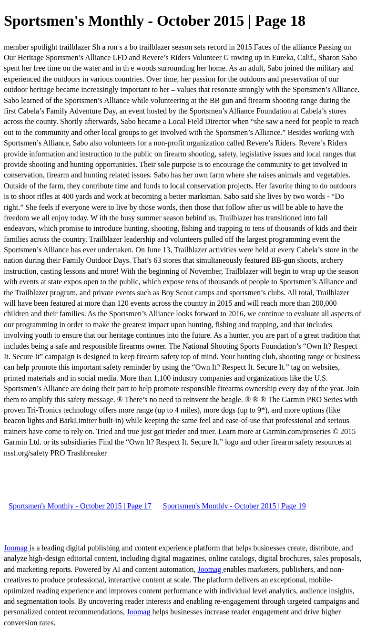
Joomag (17, 548)
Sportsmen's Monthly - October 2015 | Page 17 (80, 506)
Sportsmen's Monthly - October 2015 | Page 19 (234, 506)
